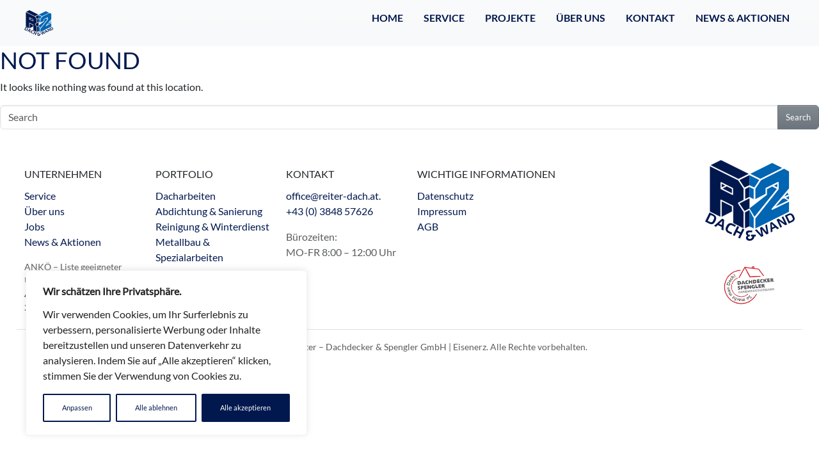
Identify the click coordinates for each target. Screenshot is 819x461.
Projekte (510, 18)
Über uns (44, 211)
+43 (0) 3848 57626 (329, 211)
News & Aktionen (62, 242)
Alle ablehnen (156, 407)
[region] (166, 352)
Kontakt (650, 18)
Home (387, 18)
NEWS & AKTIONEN (743, 18)
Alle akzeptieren (245, 407)
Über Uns (580, 18)
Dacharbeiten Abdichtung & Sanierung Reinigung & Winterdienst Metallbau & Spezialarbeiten (212, 226)
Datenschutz (445, 196)
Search (798, 117)
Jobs (34, 226)
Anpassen (77, 407)
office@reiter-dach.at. (333, 196)
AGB (427, 226)
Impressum (441, 211)
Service (444, 18)
